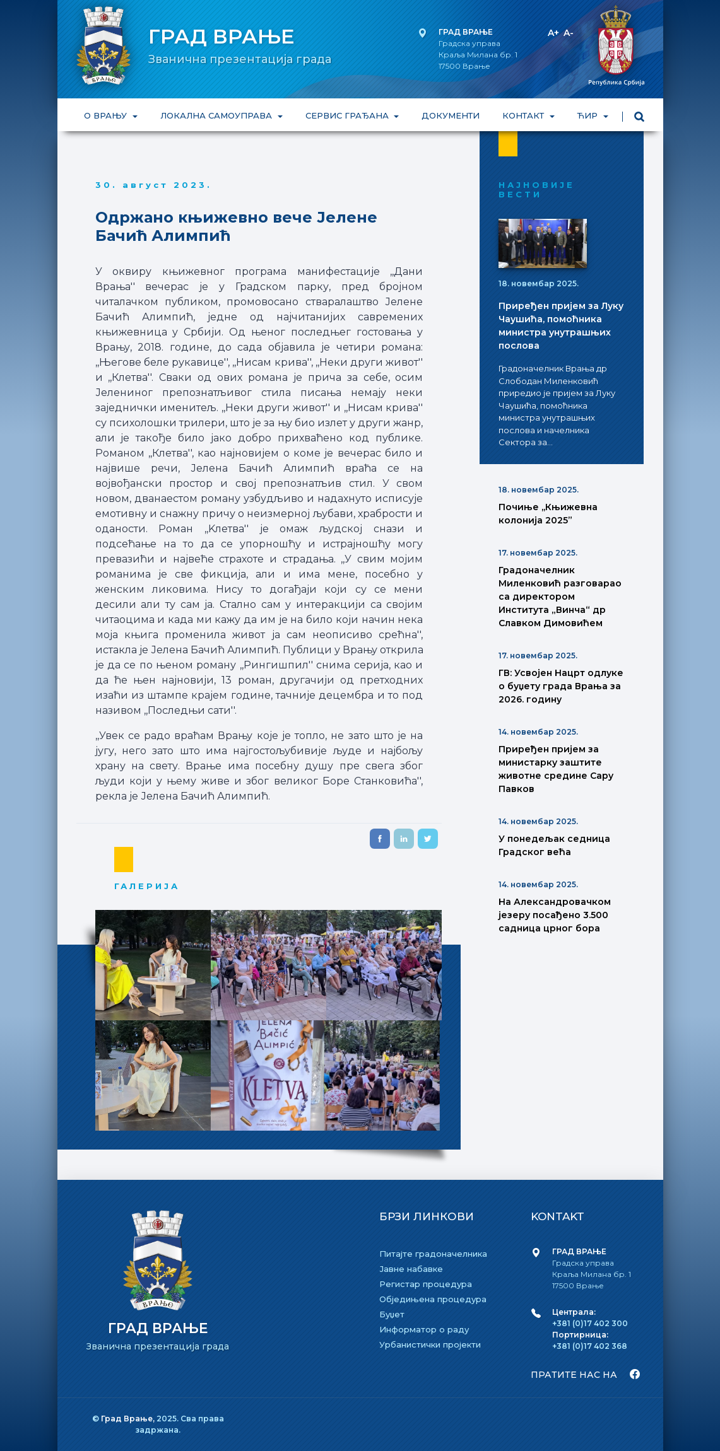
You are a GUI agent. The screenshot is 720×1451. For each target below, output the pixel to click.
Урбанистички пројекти (430, 1344)
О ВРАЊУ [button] (106, 115)
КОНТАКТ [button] (524, 115)
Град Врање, (128, 1418)
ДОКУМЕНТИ (451, 115)
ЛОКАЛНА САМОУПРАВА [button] (217, 115)
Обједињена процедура (433, 1299)
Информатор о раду (424, 1329)
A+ (553, 32)
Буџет (391, 1314)
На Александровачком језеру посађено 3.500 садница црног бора (555, 915)
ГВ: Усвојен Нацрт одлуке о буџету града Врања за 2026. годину (561, 686)
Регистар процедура (425, 1284)
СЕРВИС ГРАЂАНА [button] (348, 115)
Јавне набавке (411, 1269)
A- (569, 32)
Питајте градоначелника (433, 1254)
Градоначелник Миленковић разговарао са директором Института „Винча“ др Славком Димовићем (560, 596)
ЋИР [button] (588, 115)
